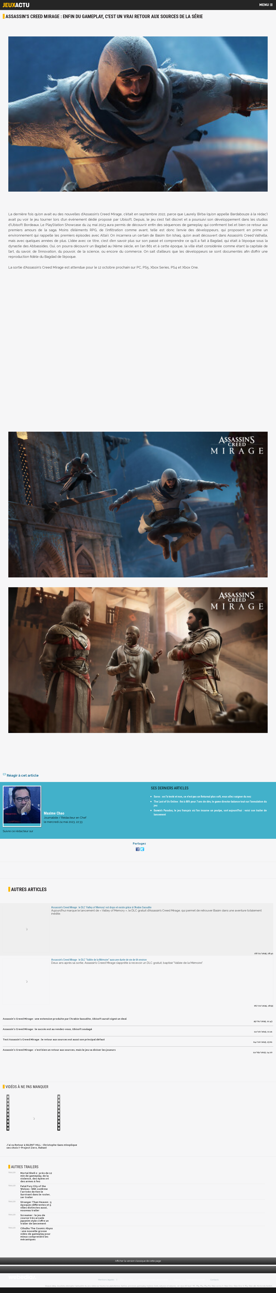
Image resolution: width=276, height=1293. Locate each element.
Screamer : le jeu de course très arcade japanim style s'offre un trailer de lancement (34, 1222)
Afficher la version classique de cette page (138, 1263)
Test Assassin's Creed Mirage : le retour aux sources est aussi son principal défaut (54, 1042)
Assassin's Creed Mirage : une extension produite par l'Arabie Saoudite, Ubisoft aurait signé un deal (65, 1021)
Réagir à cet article (21, 778)
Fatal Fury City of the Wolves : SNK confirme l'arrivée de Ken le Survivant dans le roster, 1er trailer (35, 1195)
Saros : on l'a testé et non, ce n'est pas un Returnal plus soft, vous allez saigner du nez (202, 799)
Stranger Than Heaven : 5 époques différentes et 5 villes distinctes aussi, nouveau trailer (35, 1209)
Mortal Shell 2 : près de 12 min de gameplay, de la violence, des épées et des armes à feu (36, 1180)
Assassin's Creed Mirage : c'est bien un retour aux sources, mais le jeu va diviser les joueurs (59, 1052)
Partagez (139, 846)
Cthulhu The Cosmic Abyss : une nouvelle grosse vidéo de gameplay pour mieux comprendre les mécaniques (36, 1237)
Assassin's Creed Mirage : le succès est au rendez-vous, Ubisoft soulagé (47, 1032)
